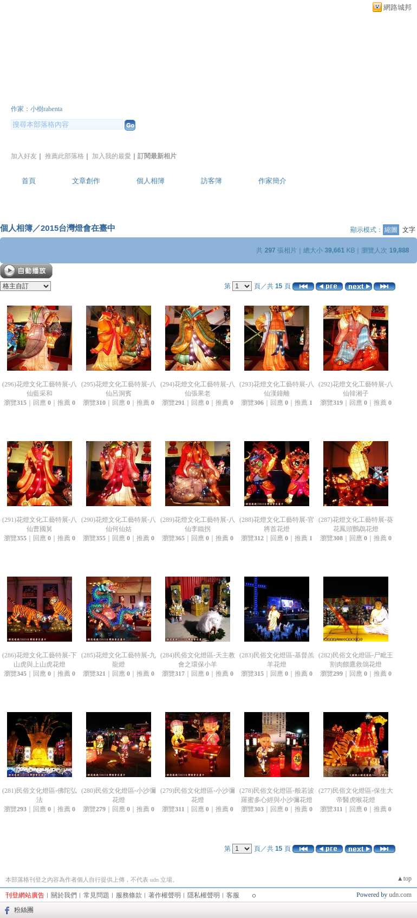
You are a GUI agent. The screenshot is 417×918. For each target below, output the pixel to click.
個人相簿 (150, 181)
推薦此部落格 (64, 156)
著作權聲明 (164, 895)
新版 (189, 94)
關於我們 (64, 895)
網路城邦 (397, 7)
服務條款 (129, 895)
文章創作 (86, 181)
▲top (404, 878)
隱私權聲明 (203, 895)
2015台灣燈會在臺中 (78, 227)
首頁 (29, 181)
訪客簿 (211, 181)
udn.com (400, 894)
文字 (408, 230)
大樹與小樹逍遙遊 (76, 94)
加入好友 (24, 156)
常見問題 (96, 895)
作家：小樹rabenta (36, 109)
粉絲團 (24, 910)
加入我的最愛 (111, 156)
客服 (232, 895)
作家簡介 (272, 181)
